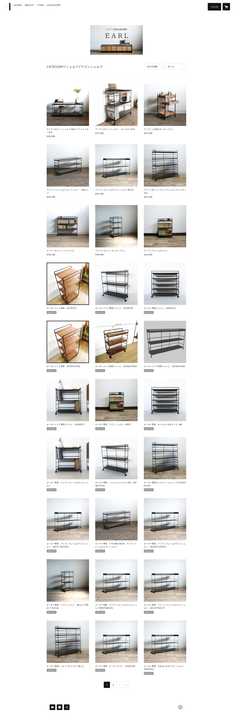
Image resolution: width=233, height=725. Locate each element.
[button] (214, 7)
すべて (171, 66)
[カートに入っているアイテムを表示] (226, 6)
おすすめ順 (152, 66)
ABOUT (35, 6)
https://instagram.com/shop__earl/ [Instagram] (180, 707)
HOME (23, 6)
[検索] (6, 6)
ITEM (46, 6)
